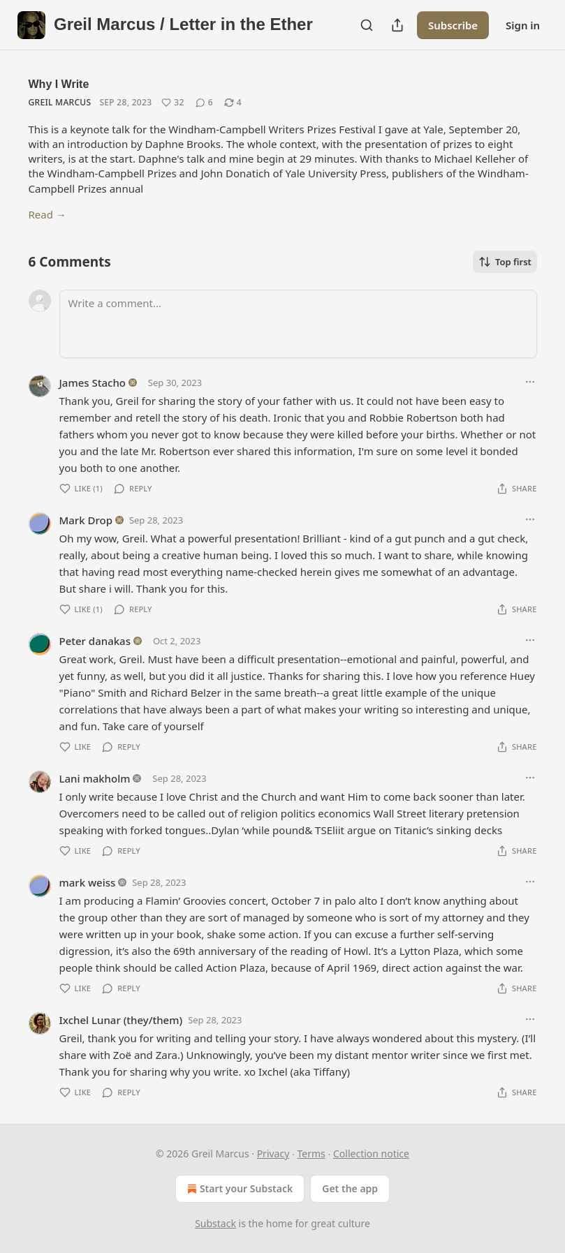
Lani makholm (95, 778)
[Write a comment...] (298, 323)
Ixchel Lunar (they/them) (121, 1020)
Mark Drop (85, 520)
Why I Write (59, 84)
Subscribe (453, 25)
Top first (504, 261)
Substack (215, 1223)
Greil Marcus (60, 102)
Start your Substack (238, 1188)
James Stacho (92, 383)
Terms (311, 1153)
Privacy (273, 1153)
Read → (47, 214)
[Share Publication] (397, 25)
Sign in (523, 25)
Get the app (350, 1188)
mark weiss (87, 882)
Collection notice (371, 1153)
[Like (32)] (172, 102)
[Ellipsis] (530, 382)
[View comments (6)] (204, 102)
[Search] (367, 25)
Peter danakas (95, 641)
